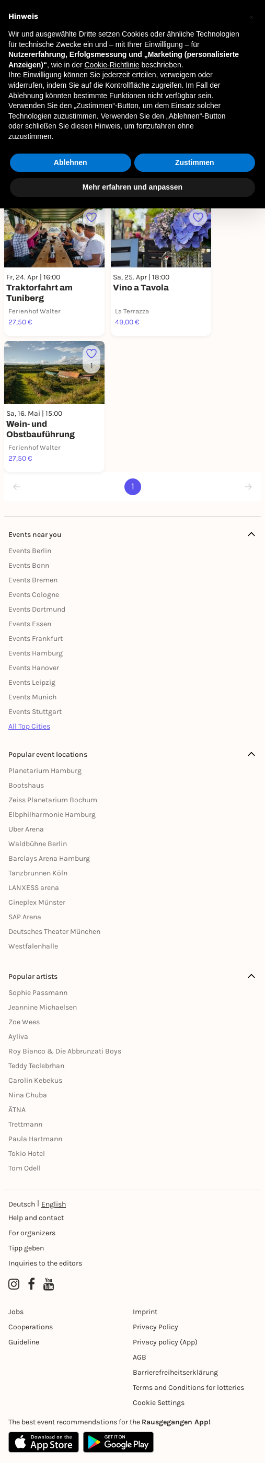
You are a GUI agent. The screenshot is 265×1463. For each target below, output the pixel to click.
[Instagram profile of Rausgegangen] (13, 1284)
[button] (251, 16)
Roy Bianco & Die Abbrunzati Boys (64, 1051)
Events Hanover (33, 667)
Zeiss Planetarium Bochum (52, 799)
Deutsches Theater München (54, 931)
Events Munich (32, 697)
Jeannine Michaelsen (42, 1007)
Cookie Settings (159, 1402)
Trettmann (25, 1124)
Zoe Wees (24, 1021)
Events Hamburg (35, 653)
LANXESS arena (33, 887)
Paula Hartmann (35, 1138)
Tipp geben (26, 1248)
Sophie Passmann (37, 992)
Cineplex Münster (36, 902)
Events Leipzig (31, 682)
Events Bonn (28, 565)
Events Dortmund (36, 609)
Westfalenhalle (33, 946)
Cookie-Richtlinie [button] (111, 65)
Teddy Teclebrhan (36, 1065)
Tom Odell (24, 1168)
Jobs (16, 1311)
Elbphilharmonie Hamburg (52, 814)
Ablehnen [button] (70, 162)
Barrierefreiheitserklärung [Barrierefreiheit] (175, 1372)
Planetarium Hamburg (45, 770)
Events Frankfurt (35, 638)
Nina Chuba (27, 1095)
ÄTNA (17, 1109)
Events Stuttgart (35, 711)
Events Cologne (33, 594)
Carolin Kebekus (35, 1080)
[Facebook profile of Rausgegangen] (31, 1284)
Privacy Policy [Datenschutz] (155, 1326)
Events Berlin (29, 550)
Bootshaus (26, 785)
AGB (139, 1357)
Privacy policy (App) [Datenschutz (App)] (165, 1342)
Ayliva (18, 1036)
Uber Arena (26, 829)
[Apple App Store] (43, 1442)
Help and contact (36, 1217)
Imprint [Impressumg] (145, 1311)
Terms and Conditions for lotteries (188, 1387)
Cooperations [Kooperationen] (30, 1326)
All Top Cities (29, 726)
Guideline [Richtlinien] (23, 1342)
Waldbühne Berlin (37, 843)
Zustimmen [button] (194, 162)
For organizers (31, 1232)
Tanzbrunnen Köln (37, 873)
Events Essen (29, 623)
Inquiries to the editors (45, 1263)
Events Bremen (32, 580)
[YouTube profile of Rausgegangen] (48, 1284)
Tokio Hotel (26, 1153)
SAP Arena (24, 916)
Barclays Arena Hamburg (49, 858)
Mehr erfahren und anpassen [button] (132, 187)
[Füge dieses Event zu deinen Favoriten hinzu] (91, 218)
